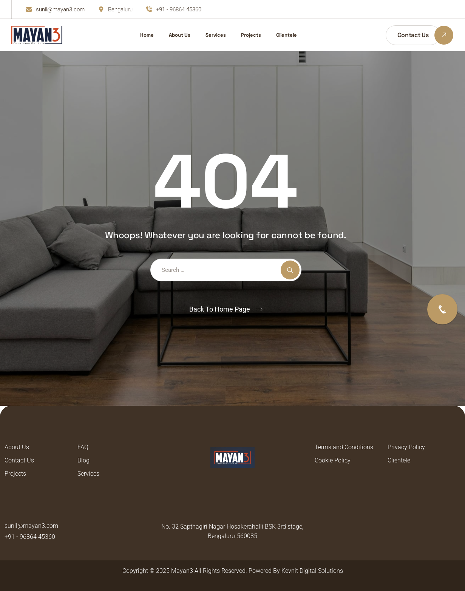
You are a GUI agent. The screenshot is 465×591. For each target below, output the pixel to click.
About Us (179, 35)
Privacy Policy (406, 447)
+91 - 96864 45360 (178, 9)
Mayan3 (182, 570)
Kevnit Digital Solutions (312, 570)
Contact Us (19, 460)
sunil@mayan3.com (60, 9)
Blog (83, 460)
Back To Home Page (219, 309)
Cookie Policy (333, 460)
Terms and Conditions (344, 447)
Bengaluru (120, 9)
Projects (251, 35)
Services (215, 35)
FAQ (82, 447)
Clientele (286, 35)
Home (147, 35)
